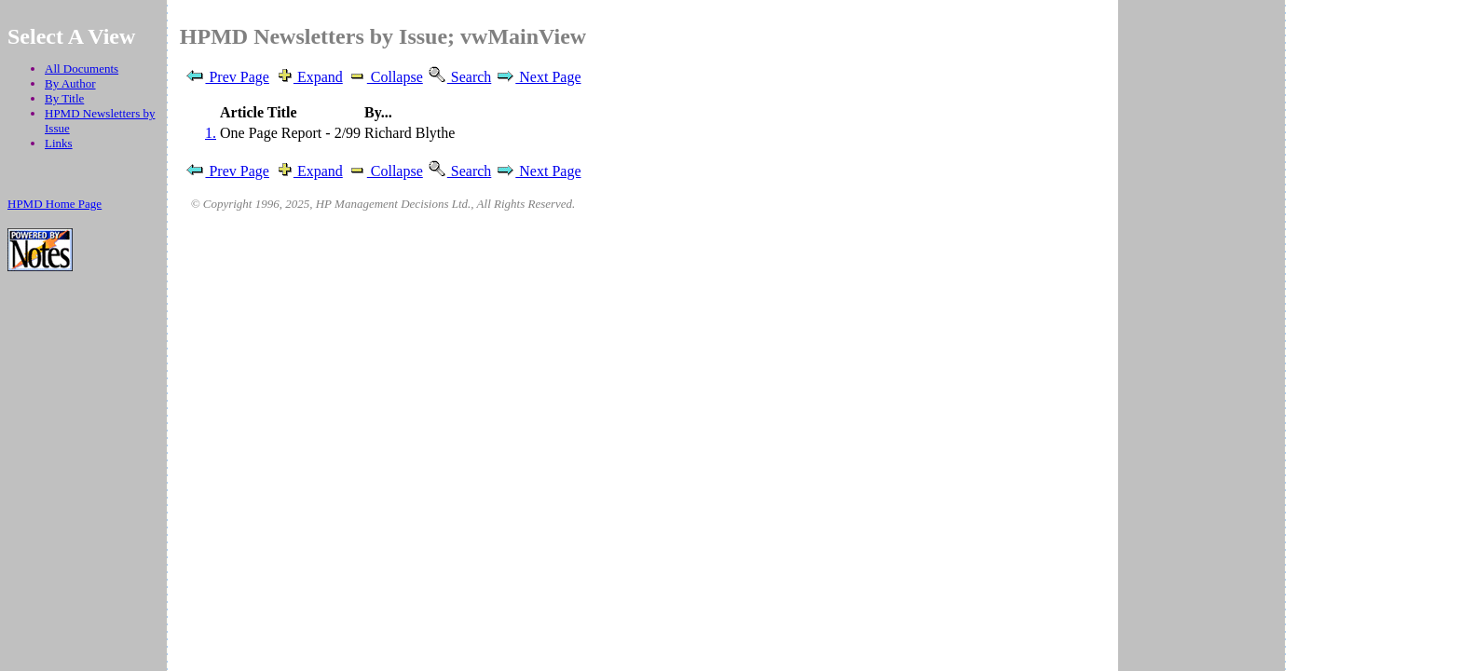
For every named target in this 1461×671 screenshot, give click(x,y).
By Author (70, 83)
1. (210, 133)
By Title (64, 98)
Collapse (385, 77)
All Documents (81, 68)
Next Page (537, 77)
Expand (308, 77)
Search (459, 77)
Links (59, 143)
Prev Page (226, 77)
